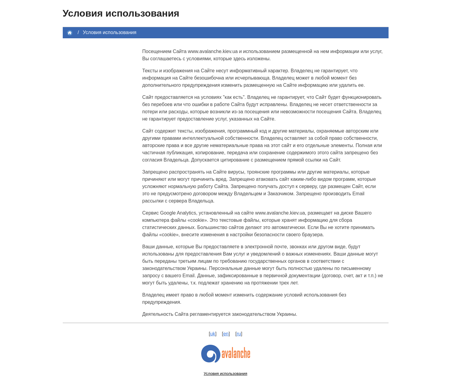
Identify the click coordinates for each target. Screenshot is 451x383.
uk (212, 333)
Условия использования (110, 32)
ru (239, 333)
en (226, 333)
